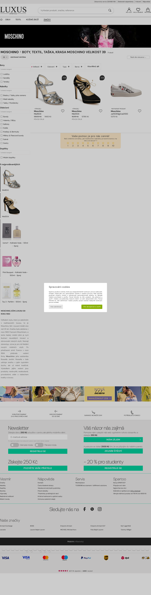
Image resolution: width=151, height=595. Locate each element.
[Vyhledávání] (109, 10)
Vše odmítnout (55, 307)
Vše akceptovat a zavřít (92, 307)
